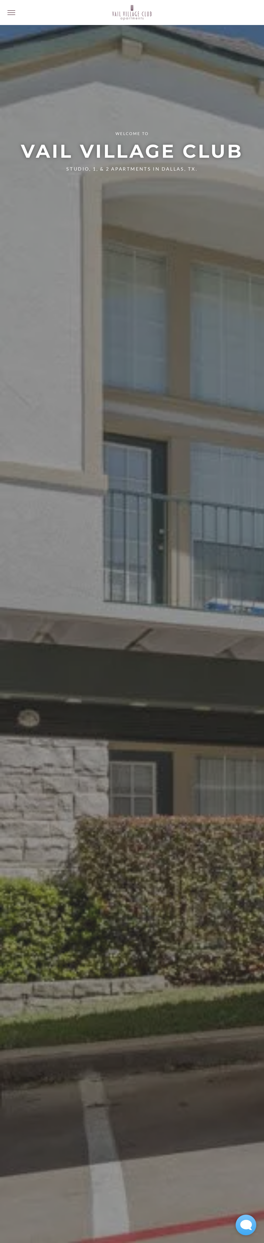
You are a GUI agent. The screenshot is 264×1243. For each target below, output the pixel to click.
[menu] (11, 12)
